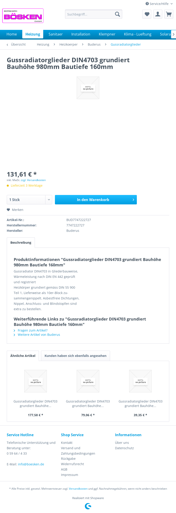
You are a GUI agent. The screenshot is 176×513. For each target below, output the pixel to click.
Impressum (69, 475)
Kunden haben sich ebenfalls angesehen (75, 356)
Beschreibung (20, 242)
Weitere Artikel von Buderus (37, 334)
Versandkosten (78, 489)
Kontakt (66, 442)
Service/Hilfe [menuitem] (157, 4)
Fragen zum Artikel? (30, 330)
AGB (64, 469)
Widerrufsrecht (72, 464)
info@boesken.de (31, 464)
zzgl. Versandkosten (33, 180)
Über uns (122, 442)
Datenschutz (124, 448)
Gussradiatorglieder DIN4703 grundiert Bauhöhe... (35, 403)
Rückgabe (68, 458)
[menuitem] (93, 14)
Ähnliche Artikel (22, 356)
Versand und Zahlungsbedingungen (78, 451)
